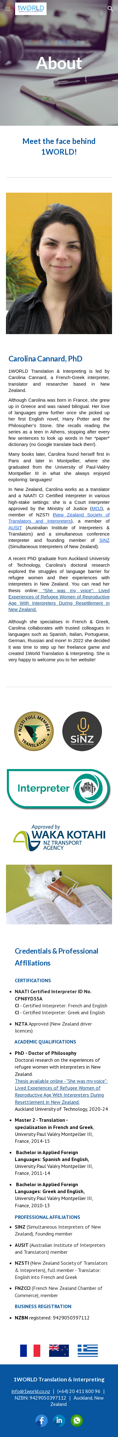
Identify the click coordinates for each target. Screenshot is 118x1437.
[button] (7, 8)
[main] (59, 63)
